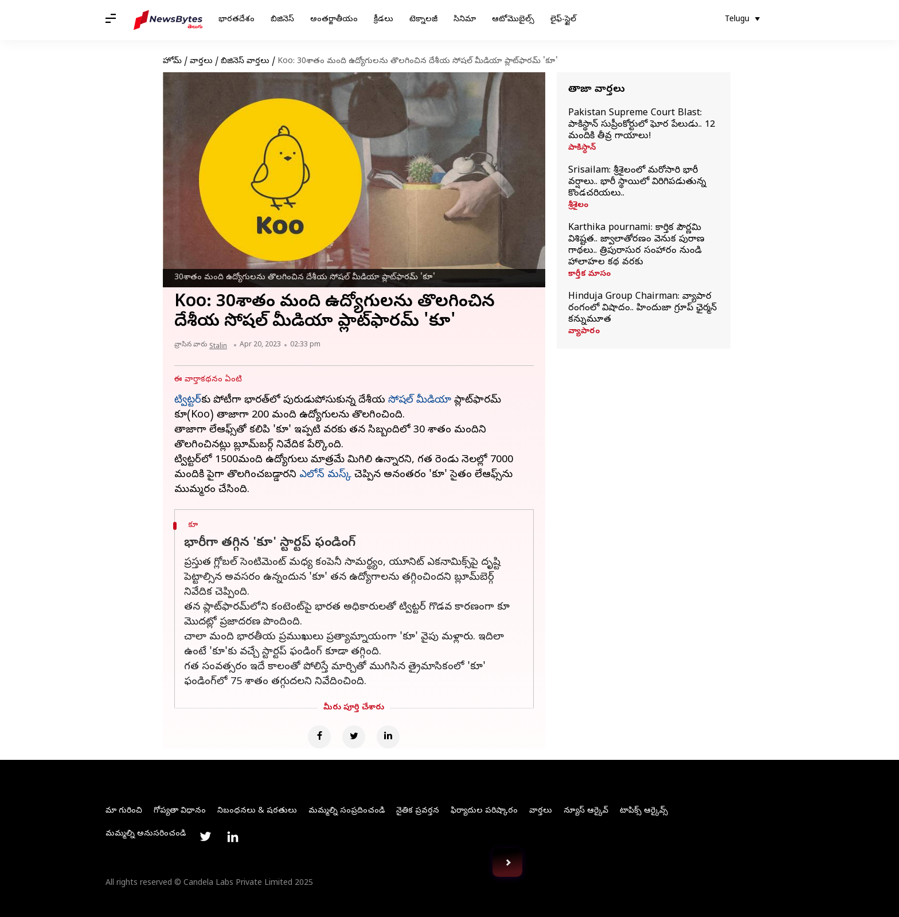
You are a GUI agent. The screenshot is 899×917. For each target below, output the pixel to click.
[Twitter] (353, 736)
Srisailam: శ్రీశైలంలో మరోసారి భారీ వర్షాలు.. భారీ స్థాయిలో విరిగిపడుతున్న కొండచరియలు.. (637, 182)
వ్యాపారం (584, 332)
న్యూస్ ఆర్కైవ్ (586, 811)
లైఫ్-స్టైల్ (563, 19)
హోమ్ (172, 61)
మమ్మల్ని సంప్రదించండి (346, 811)
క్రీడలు (383, 19)
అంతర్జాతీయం (334, 19)
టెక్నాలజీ (423, 19)
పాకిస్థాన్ (582, 148)
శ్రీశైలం (578, 206)
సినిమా (465, 19)
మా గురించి (123, 811)
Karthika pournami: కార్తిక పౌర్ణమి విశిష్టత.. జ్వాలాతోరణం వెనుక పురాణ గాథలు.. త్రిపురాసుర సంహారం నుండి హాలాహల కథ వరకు (636, 245)
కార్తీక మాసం (589, 275)
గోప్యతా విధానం (180, 811)
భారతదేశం (236, 19)
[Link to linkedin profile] (233, 837)
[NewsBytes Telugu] (168, 20)
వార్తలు (201, 61)
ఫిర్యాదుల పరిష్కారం (484, 811)
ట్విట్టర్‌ (187, 400)
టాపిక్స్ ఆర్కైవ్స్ (644, 811)
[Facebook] (319, 736)
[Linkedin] (388, 736)
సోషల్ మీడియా (419, 400)
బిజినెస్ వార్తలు (245, 61)
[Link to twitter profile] (205, 837)
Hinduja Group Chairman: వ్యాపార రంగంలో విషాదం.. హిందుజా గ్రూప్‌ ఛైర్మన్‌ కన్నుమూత (642, 308)
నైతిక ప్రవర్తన (417, 811)
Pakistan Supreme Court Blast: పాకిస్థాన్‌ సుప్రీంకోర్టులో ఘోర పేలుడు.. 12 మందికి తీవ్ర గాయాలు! (641, 125)
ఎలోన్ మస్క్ (325, 475)
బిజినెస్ (282, 19)
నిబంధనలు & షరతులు (257, 811)
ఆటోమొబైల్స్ (513, 19)
